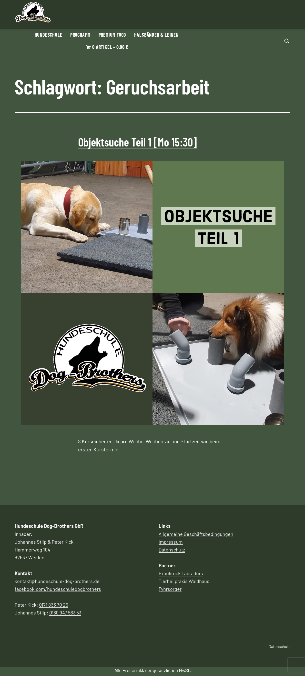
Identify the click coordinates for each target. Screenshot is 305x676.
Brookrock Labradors (181, 573)
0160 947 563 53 (65, 612)
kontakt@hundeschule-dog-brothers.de (57, 581)
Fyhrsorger (170, 589)
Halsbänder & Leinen (156, 35)
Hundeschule (48, 35)
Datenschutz (172, 549)
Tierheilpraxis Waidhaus (184, 581)
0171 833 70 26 (53, 605)
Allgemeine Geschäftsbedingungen (196, 534)
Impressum (171, 542)
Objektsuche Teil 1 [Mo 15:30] (137, 142)
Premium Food (112, 35)
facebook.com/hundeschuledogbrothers (58, 589)
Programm (80, 35)
